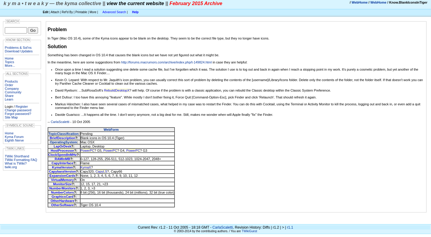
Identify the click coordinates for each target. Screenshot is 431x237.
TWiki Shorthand (17, 156)
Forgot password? (18, 114)
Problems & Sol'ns (18, 47)
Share (9, 96)
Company (12, 88)
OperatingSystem (63, 142)
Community (13, 92)
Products (11, 81)
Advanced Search (114, 12)
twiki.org (11, 167)
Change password (18, 110)
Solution (57, 46)
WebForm (111, 129)
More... (10, 65)
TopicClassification (63, 134)
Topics (9, 62)
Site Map (11, 117)
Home (9, 58)
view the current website (135, 3)
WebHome (360, 2)
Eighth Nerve (14, 140)
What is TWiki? (16, 163)
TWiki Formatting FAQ (21, 160)
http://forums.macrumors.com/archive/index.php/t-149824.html (166, 62)
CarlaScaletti (60, 122)
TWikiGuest (249, 231)
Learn (9, 99)
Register (22, 106)
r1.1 (290, 227)
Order (9, 85)
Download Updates (19, 51)
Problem (57, 29)
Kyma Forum (14, 137)
